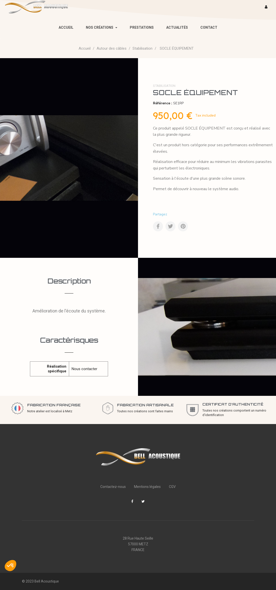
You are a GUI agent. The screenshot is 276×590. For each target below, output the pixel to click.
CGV (172, 487)
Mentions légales (147, 487)
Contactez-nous (113, 487)
